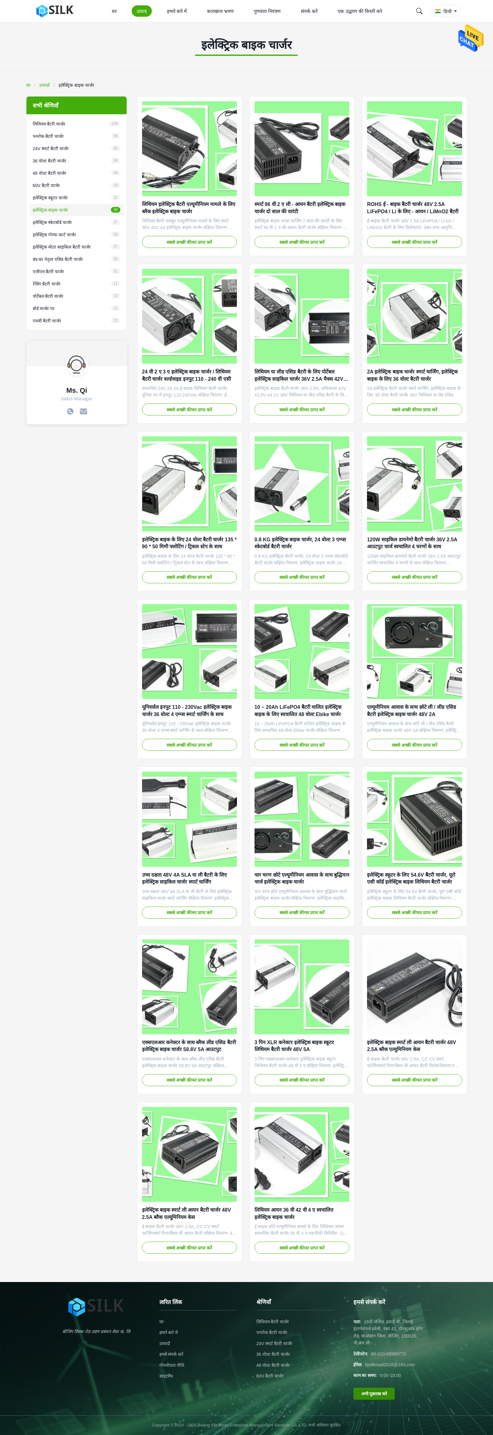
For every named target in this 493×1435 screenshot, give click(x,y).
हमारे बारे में (177, 11)
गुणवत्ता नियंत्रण (267, 11)
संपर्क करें (309, 11)
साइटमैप (166, 1376)
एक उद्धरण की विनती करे (360, 11)
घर (114, 11)
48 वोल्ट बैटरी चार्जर (273, 1365)
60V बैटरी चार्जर (270, 1376)
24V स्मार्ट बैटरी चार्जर (274, 1343)
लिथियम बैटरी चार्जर (272, 1321)
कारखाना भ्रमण (220, 11)
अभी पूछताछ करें (374, 1393)
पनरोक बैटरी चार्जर (272, 1332)
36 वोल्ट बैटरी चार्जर (273, 1354)
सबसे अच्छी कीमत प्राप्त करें (189, 242)
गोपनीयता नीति (172, 1365)
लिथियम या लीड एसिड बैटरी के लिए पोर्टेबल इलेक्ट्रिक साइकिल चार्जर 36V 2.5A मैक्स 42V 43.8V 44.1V (299, 379)
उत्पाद (142, 11)
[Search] (419, 11)
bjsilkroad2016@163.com (390, 1364)
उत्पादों (44, 85)
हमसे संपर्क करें (171, 1354)
